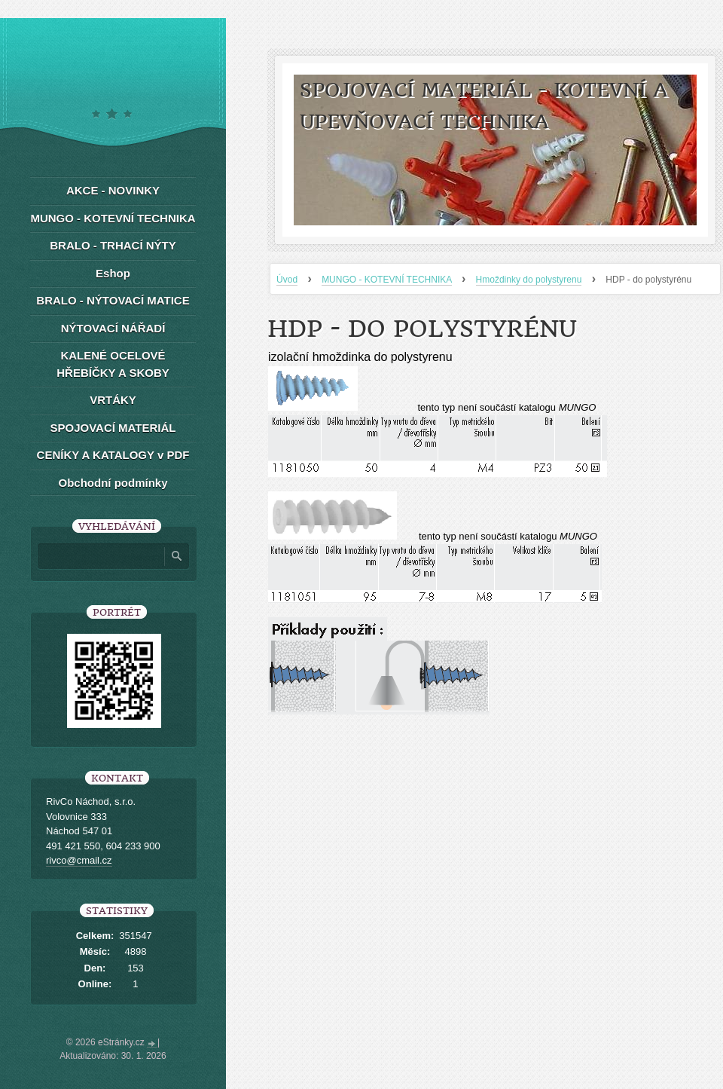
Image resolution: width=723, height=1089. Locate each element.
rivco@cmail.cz (79, 860)
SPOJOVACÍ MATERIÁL (113, 427)
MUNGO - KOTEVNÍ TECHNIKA (386, 279)
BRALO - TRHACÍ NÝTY (113, 245)
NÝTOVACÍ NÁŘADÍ (113, 328)
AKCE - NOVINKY (113, 190)
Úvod (286, 279)
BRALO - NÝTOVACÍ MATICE (112, 300)
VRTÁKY (113, 399)
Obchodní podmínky (113, 482)
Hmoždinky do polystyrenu (529, 279)
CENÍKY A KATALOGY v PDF (113, 454)
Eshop (113, 273)
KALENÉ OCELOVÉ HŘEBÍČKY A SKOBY (112, 364)
